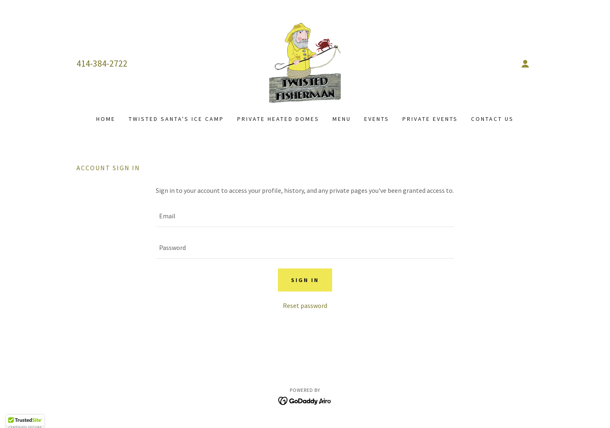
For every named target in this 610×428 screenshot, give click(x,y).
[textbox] (305, 216)
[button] (525, 64)
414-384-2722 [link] (101, 63)
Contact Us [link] (492, 119)
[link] (305, 62)
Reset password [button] (305, 305)
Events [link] (376, 119)
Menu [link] (342, 119)
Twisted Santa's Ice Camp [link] (176, 119)
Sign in (305, 280)
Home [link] (106, 119)
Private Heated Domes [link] (278, 119)
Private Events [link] (430, 119)
